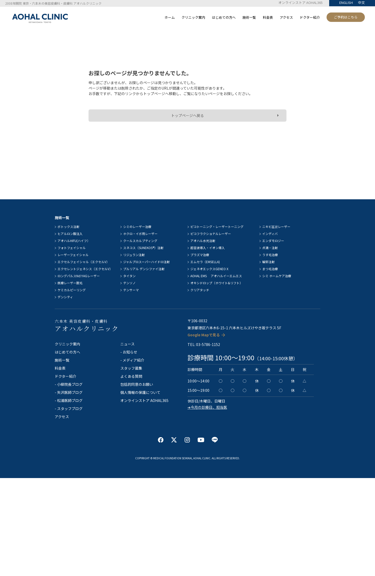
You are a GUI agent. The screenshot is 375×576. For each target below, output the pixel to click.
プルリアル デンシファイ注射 (144, 269)
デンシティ (65, 297)
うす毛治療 (270, 254)
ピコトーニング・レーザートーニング (216, 226)
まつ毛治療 (270, 269)
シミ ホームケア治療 (276, 276)
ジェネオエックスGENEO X (209, 269)
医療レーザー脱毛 (70, 283)
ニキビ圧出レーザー (276, 226)
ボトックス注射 (68, 226)
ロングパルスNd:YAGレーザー (79, 276)
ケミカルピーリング (72, 290)
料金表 (268, 17)
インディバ (270, 233)
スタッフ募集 (131, 368)
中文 (361, 2)
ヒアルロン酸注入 (70, 233)
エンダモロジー (273, 240)
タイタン (129, 276)
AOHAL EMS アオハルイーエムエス (216, 276)
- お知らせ (128, 352)
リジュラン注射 (134, 254)
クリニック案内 (193, 17)
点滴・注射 (270, 247)
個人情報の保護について (140, 392)
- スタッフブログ (69, 408)
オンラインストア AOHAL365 (300, 2)
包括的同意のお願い (136, 384)
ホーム (170, 17)
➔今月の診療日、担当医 (207, 407)
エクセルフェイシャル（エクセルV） (83, 261)
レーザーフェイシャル (73, 254)
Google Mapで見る (204, 334)
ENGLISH (346, 2)
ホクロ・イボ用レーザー (140, 233)
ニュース (127, 343)
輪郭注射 (268, 261)
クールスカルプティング (140, 240)
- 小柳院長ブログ (69, 384)
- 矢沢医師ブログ (69, 392)
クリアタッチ (199, 290)
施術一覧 (249, 17)
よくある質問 (131, 376)
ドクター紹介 (310, 17)
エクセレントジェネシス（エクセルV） (85, 269)
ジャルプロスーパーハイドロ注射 (146, 261)
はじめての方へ (224, 17)
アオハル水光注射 (202, 240)
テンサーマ (131, 290)
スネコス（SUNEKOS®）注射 (143, 247)
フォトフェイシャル (72, 247)
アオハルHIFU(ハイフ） (74, 240)
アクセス (286, 17)
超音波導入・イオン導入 (207, 247)
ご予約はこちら (346, 17)
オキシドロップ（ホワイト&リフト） (216, 283)
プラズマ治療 (199, 254)
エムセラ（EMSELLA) (205, 261)
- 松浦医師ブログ (69, 400)
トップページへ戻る (187, 115)
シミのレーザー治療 (137, 226)
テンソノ (129, 283)
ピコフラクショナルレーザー (210, 233)
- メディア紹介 (132, 360)
